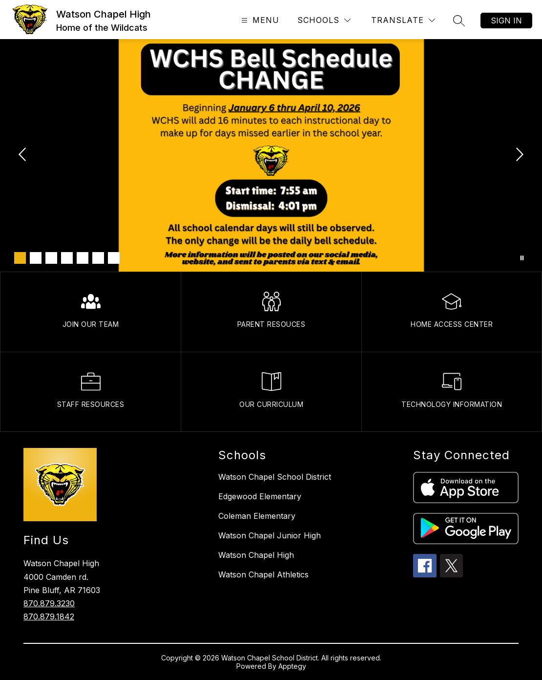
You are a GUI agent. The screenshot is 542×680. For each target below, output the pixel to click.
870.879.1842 (48, 616)
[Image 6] (98, 258)
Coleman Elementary (256, 516)
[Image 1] (20, 258)
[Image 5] (82, 258)
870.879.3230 (49, 603)
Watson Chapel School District (274, 477)
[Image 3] (51, 258)
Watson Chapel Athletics (263, 574)
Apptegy (292, 666)
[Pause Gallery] (522, 258)
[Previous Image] (23, 155)
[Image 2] (36, 258)
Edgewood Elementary (259, 496)
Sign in (506, 20)
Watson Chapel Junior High (269, 535)
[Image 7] (114, 258)
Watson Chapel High (256, 555)
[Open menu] (259, 20)
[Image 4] (67, 258)
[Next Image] (518, 155)
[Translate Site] (403, 20)
